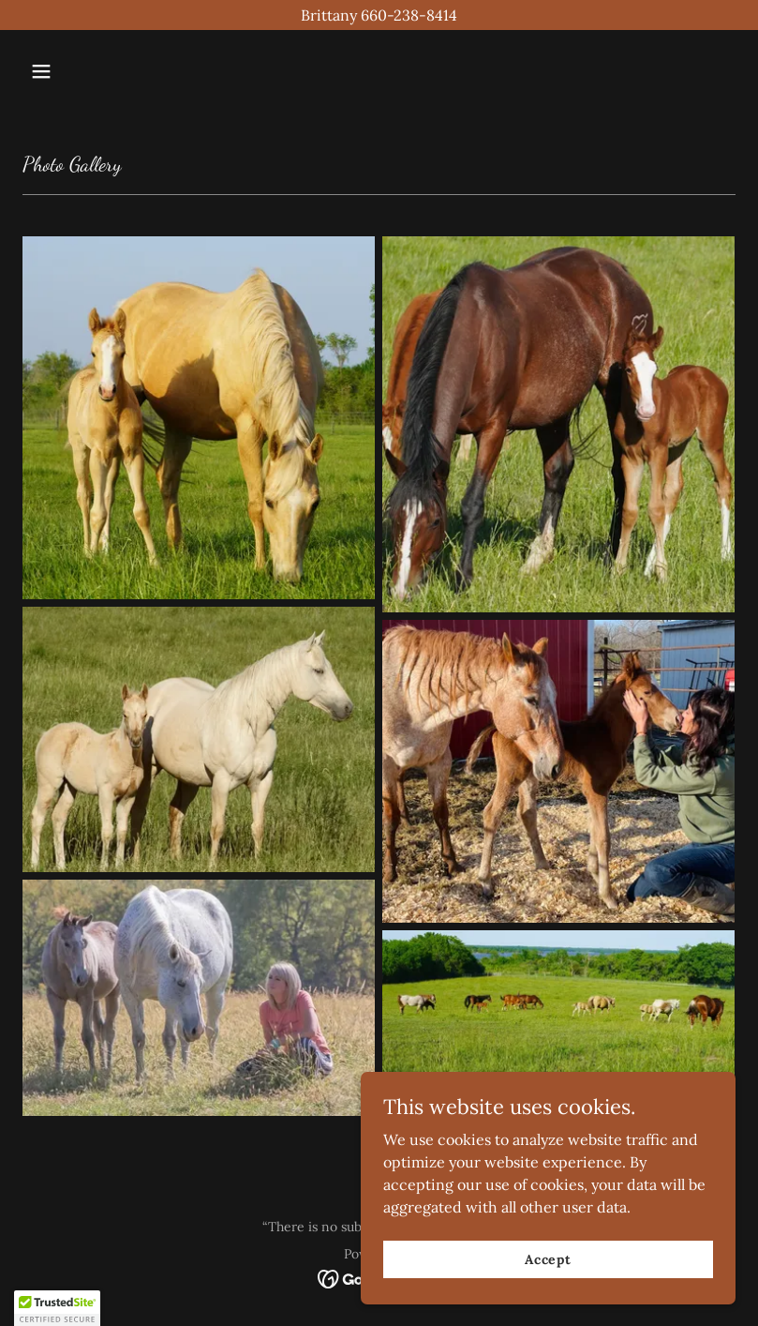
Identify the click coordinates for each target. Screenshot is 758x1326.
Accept (548, 1258)
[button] (75, 71)
